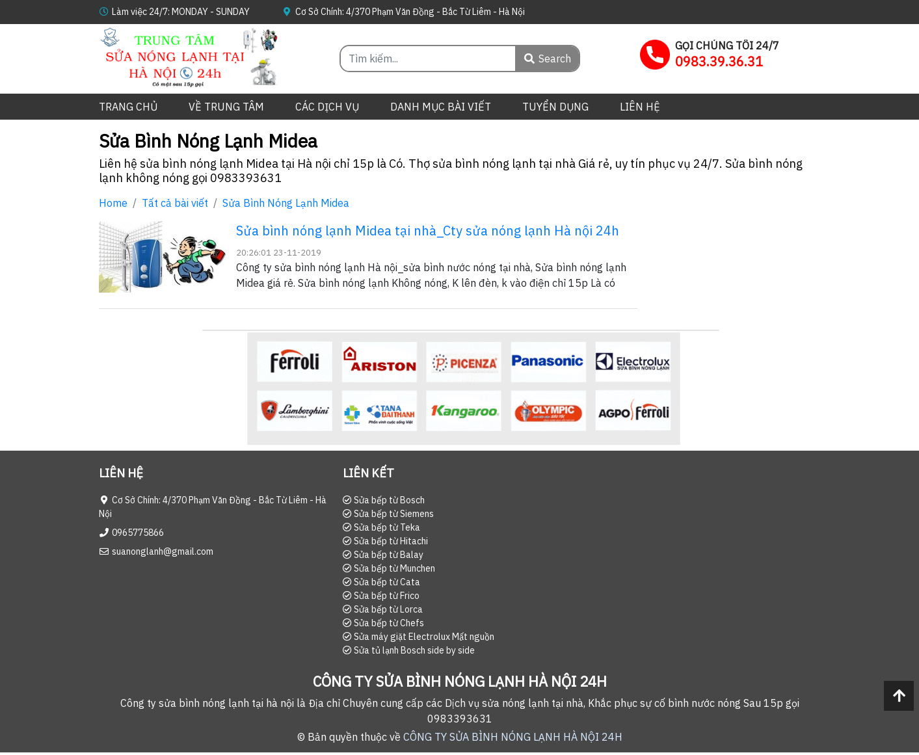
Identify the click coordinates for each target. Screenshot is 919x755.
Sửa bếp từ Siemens (388, 514)
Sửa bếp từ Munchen (389, 568)
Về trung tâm (226, 106)
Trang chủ (128, 106)
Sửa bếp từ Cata (381, 582)
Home (113, 202)
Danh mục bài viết (440, 106)
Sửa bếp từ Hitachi (385, 541)
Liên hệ (640, 106)
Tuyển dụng (555, 106)
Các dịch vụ (327, 106)
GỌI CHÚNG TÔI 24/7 (727, 45)
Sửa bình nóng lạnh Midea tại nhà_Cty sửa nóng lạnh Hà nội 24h (427, 230)
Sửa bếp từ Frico (381, 596)
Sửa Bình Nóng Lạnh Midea (285, 202)
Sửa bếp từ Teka (381, 527)
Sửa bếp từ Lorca (383, 609)
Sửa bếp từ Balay (383, 555)
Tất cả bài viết (175, 202)
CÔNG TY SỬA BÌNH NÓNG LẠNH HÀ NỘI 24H (512, 736)
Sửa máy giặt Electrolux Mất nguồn (418, 636)
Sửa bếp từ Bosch (384, 500)
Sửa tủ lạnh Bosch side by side (409, 650)
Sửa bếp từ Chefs (383, 623)
